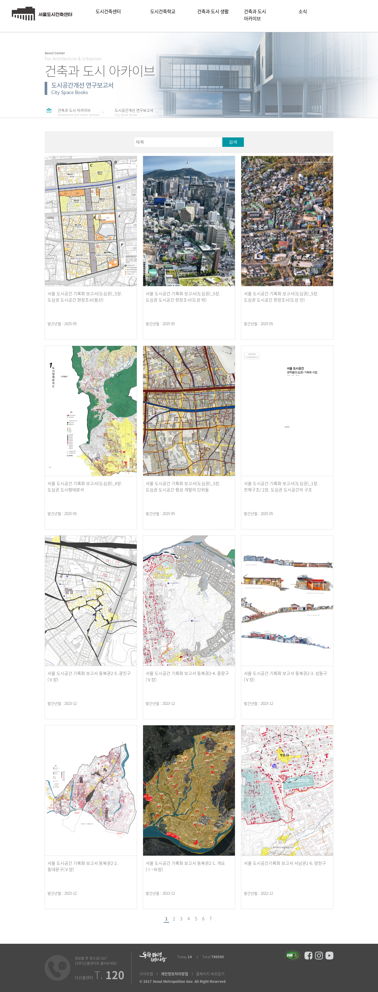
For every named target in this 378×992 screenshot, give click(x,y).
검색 (233, 142)
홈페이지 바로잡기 (210, 973)
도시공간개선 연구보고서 (134, 112)
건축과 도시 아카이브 (263, 18)
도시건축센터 (115, 15)
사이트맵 (146, 973)
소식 (302, 15)
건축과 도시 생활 (213, 15)
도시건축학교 (166, 15)
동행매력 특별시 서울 (153, 957)
